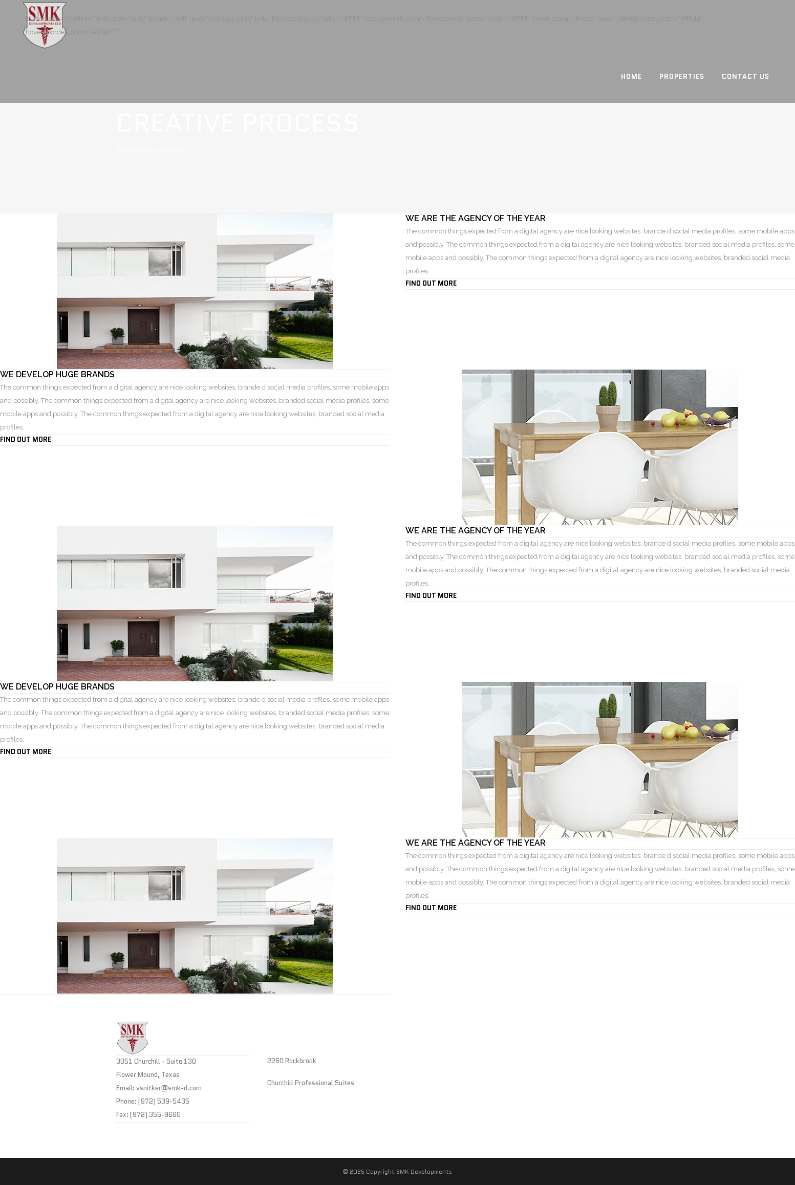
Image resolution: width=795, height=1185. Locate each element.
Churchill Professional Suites (310, 1083)
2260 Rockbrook (291, 1061)
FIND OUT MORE (431, 283)
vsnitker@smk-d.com (169, 1088)
